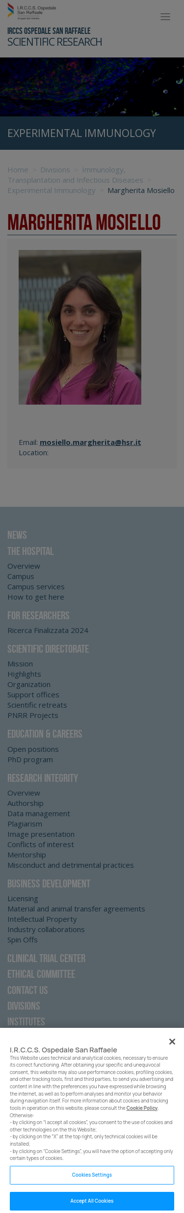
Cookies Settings (92, 1180)
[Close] (172, 1046)
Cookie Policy (142, 1113)
